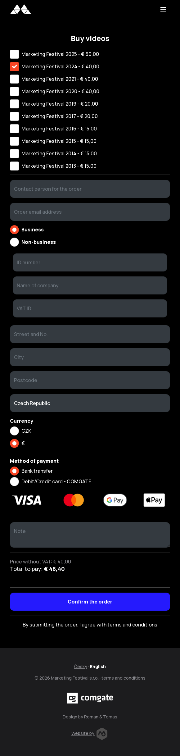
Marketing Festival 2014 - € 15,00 (59, 153)
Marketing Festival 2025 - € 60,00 (60, 54)
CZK (26, 430)
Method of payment (34, 461)
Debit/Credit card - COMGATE (56, 481)
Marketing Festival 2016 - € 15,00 (59, 128)
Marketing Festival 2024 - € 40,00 (60, 66)
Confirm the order (90, 601)
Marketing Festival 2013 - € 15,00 (59, 165)
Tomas (110, 717)
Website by (89, 733)
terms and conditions (132, 624)
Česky (80, 666)
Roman (91, 717)
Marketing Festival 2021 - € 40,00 (59, 78)
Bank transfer (37, 470)
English (98, 666)
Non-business (38, 242)
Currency (21, 420)
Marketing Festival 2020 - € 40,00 (60, 91)
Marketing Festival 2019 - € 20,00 (59, 103)
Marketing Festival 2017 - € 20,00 (59, 116)
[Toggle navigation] (163, 9)
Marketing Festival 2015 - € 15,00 (59, 141)
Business (32, 229)
